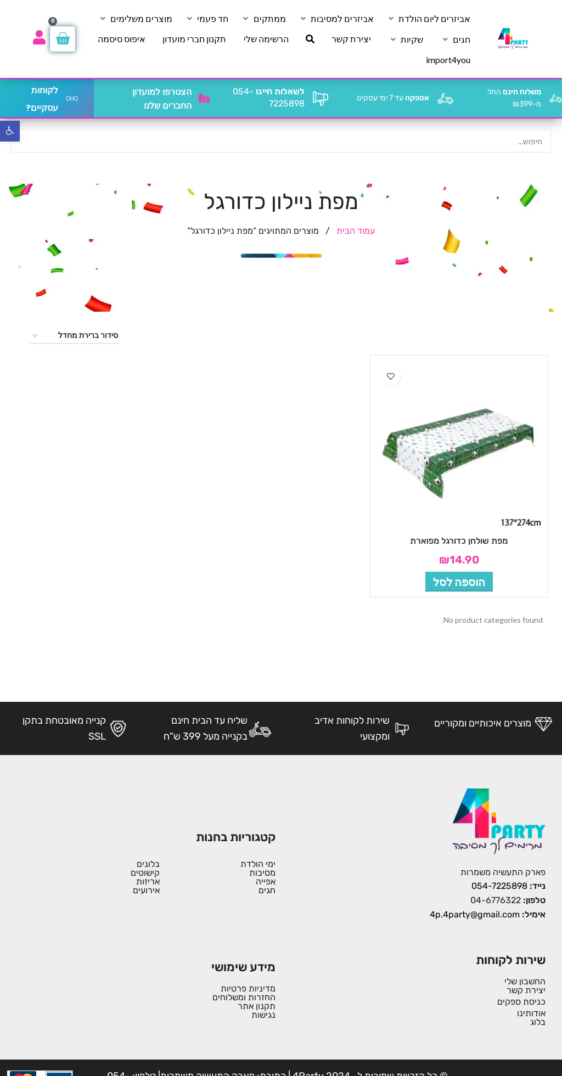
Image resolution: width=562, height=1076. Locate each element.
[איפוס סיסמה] (121, 39)
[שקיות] (406, 39)
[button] (459, 581)
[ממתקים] (263, 18)
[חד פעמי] (206, 18)
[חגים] (455, 39)
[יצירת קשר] (351, 39)
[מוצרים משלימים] (135, 18)
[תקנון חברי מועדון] (194, 39)
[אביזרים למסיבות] (336, 18)
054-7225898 (499, 886)
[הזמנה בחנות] (74, 336)
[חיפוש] (310, 39)
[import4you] (448, 60)
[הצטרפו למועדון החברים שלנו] (204, 98)
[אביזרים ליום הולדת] (428, 18)
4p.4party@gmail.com (475, 914)
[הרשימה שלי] (266, 39)
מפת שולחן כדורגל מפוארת (459, 541)
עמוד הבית (354, 231)
